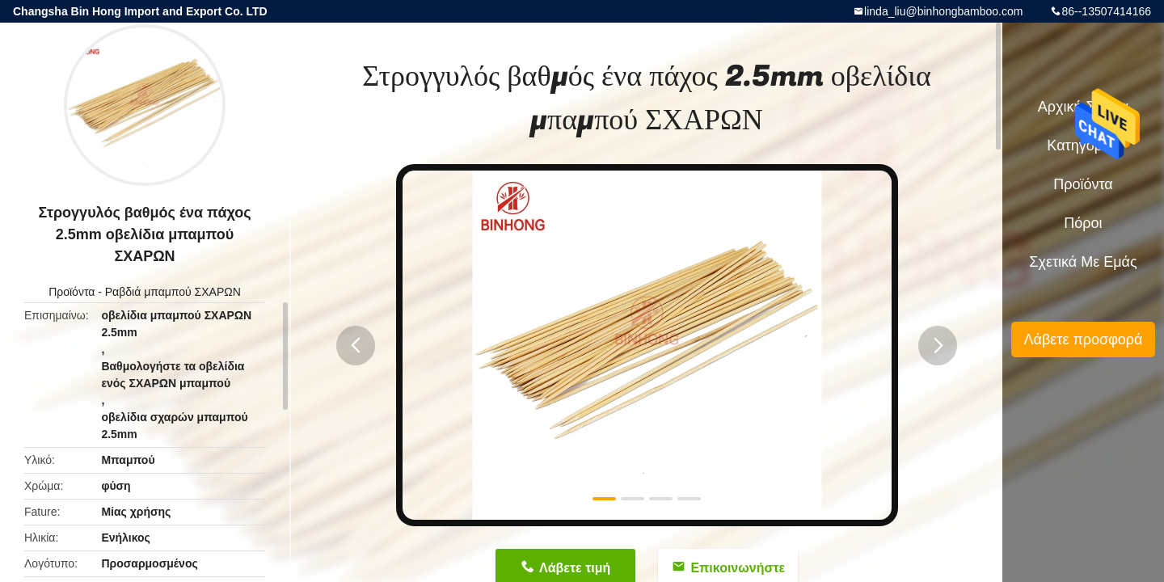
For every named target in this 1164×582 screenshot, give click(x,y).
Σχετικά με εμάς (1083, 262)
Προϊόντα (71, 291)
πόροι (1083, 223)
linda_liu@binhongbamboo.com (943, 11)
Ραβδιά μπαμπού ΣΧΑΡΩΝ (173, 291)
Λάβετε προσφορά (1082, 339)
